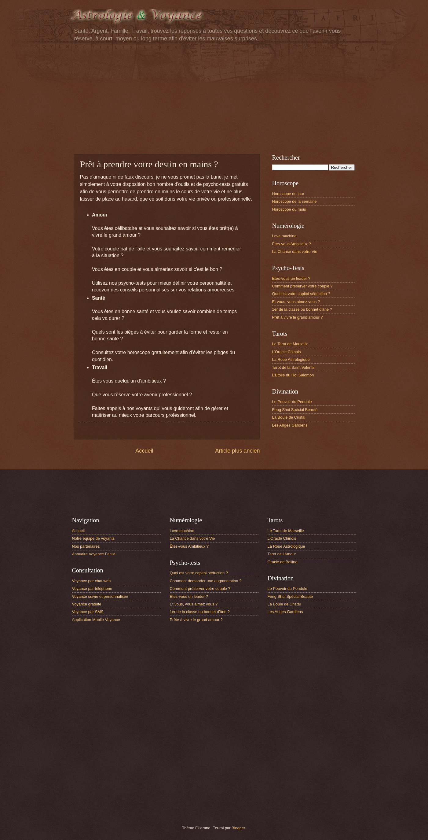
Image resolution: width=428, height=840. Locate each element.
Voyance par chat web (91, 581)
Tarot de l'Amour (282, 554)
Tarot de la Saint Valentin (294, 367)
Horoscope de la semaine (294, 201)
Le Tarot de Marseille (290, 344)
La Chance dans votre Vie (294, 251)
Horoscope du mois (289, 209)
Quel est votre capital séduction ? (301, 293)
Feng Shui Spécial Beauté (295, 409)
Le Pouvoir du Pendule (292, 401)
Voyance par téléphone (92, 588)
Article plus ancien (237, 451)
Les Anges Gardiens (290, 425)
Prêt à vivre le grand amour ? (297, 317)
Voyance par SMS (88, 611)
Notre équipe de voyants (93, 538)
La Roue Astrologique (291, 359)
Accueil (144, 451)
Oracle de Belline (283, 562)
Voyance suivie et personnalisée (100, 596)
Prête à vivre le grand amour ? (196, 619)
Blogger (238, 828)
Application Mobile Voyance (96, 619)
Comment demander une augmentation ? (206, 581)
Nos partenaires (86, 546)
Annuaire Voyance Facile (93, 554)
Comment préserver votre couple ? (302, 286)
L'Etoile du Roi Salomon (293, 375)
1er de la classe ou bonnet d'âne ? (302, 309)
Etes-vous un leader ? (291, 278)
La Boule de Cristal (288, 417)
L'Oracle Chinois (286, 352)
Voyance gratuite (86, 604)
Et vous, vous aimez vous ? (296, 301)
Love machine (284, 236)
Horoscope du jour (288, 193)
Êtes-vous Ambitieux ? (291, 244)
